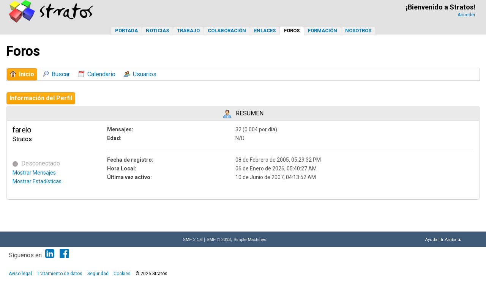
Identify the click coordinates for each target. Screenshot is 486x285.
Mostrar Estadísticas (37, 181)
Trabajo (188, 30)
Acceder (466, 14)
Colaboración (227, 30)
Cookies (122, 273)
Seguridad (98, 273)
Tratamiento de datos (59, 273)
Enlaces (265, 30)
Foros (292, 30)
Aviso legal (20, 273)
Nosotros (358, 30)
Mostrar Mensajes (34, 173)
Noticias (157, 30)
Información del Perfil (40, 98)
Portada (126, 30)
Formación (322, 30)
